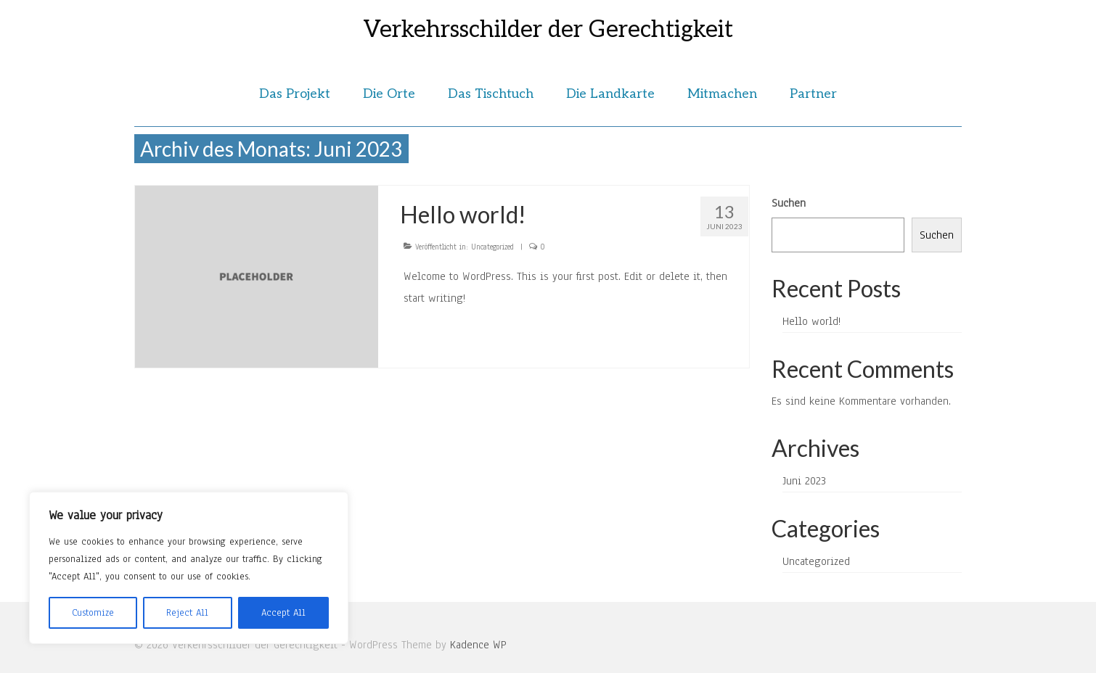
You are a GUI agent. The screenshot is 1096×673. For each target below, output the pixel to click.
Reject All (187, 612)
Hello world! (811, 321)
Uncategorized (492, 246)
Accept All (283, 612)
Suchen (789, 203)
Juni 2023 (804, 481)
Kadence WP (478, 644)
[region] (188, 568)
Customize (93, 612)
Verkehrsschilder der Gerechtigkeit (548, 30)
